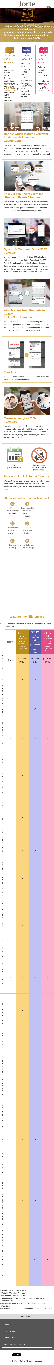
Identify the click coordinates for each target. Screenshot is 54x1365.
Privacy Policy (10, 1337)
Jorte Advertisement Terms (15, 1344)
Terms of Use (9, 1331)
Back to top (27, 1316)
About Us (8, 1324)
